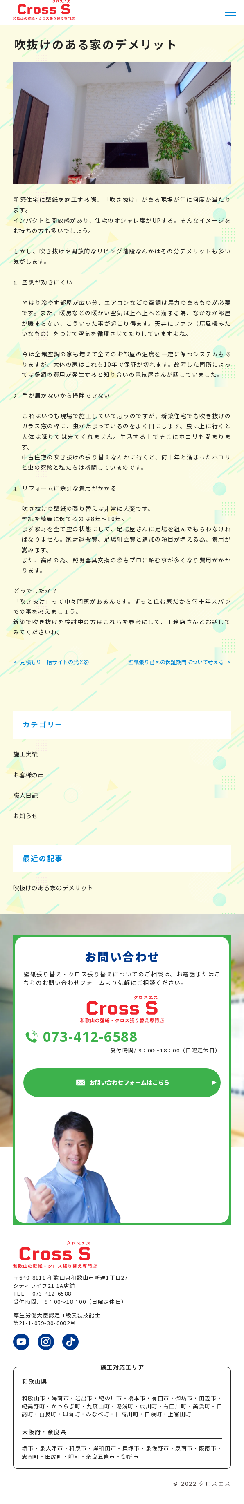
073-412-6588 (90, 1036)
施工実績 (25, 754)
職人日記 (25, 795)
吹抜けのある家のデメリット (53, 887)
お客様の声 (28, 774)
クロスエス (215, 1483)
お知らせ (25, 815)
